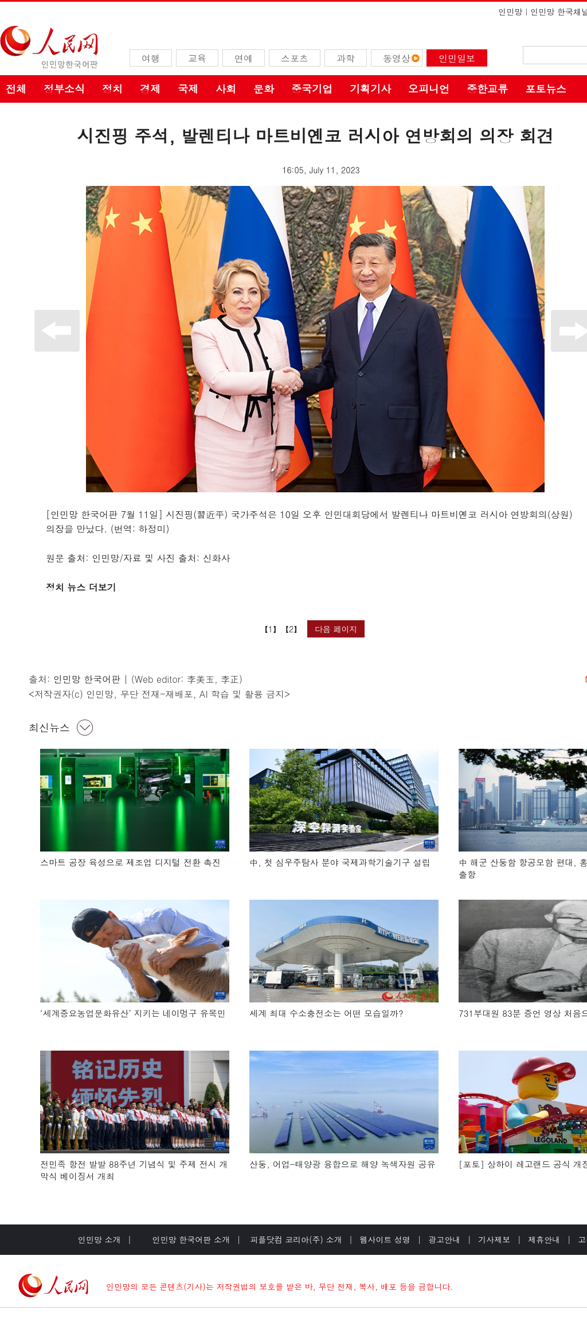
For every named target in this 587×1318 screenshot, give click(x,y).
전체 (16, 88)
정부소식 (64, 88)
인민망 (510, 11)
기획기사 (370, 88)
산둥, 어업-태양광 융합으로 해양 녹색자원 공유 (342, 1164)
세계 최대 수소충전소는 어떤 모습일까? (326, 1013)
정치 (112, 88)
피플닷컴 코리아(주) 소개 (295, 1239)
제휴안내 (544, 1239)
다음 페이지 (336, 629)
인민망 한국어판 (86, 679)
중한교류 (487, 88)
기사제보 (494, 1239)
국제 (188, 88)
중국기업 (311, 88)
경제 (150, 88)
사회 (226, 88)
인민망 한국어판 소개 (191, 1239)
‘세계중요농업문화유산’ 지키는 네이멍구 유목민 (133, 1013)
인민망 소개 (99, 1239)
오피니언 (428, 88)
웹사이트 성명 (384, 1239)
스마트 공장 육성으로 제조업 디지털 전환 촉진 (130, 862)
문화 (263, 88)
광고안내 (444, 1239)
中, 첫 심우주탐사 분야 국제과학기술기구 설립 (340, 862)
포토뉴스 (545, 88)
